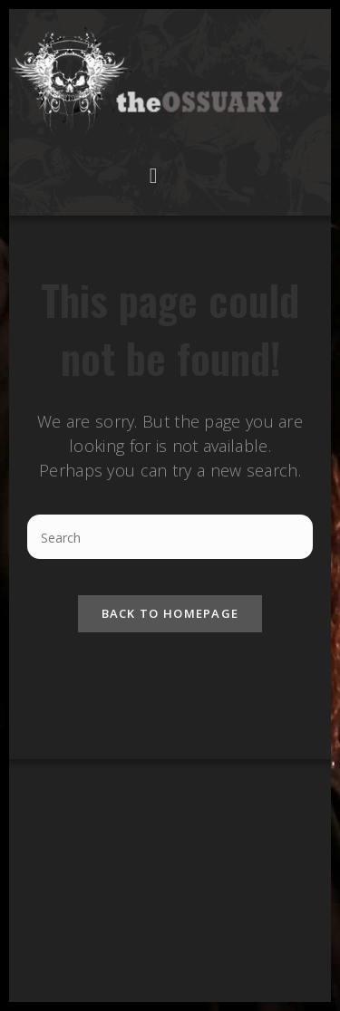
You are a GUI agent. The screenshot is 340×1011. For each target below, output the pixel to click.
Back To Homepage (170, 613)
